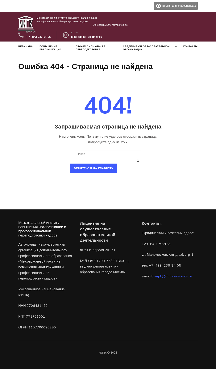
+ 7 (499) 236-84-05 (38, 36)
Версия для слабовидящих (176, 6)
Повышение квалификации (50, 48)
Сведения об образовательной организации (146, 48)
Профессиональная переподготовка (90, 48)
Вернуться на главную (93, 168)
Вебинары (25, 46)
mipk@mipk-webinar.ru (86, 36)
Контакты (190, 46)
